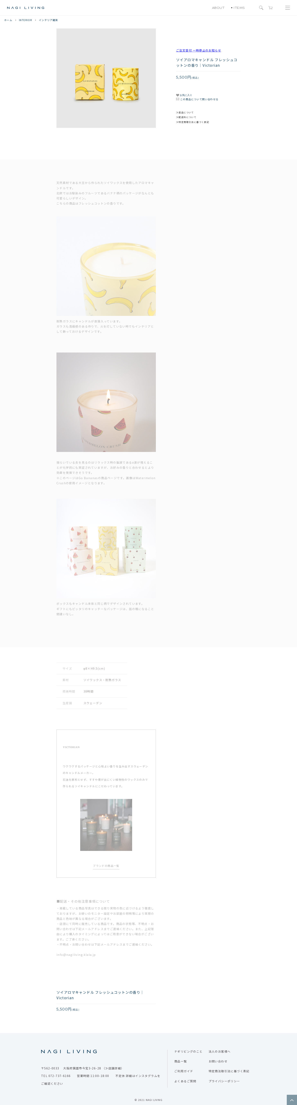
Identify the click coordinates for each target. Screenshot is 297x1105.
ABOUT (218, 7)
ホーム (8, 20)
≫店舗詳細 (113, 1068)
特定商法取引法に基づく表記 (229, 1071)
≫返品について (185, 112)
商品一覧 (180, 1061)
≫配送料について (186, 117)
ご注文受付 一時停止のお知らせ (198, 50)
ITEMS (238, 7)
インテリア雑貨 (48, 20)
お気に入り (184, 95)
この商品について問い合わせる (199, 99)
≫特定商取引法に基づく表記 (192, 122)
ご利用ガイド (183, 1071)
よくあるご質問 (185, 1081)
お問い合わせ (218, 1061)
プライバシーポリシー (224, 1081)
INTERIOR (25, 20)
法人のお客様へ (220, 1051)
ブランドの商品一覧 (106, 866)
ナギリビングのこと (188, 1051)
